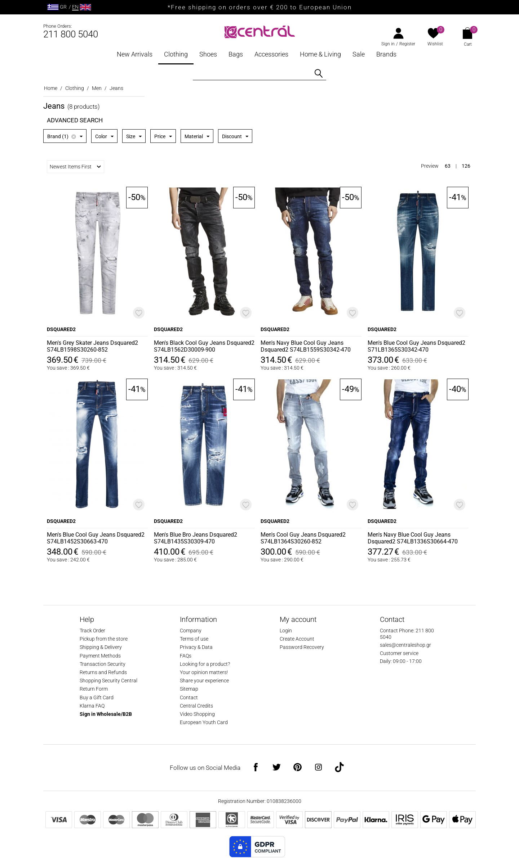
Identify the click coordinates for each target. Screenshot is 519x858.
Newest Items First (75, 166)
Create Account (297, 639)
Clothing (176, 54)
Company (190, 630)
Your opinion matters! (204, 672)
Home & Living (320, 54)
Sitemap (189, 689)
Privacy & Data (196, 647)
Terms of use (194, 639)
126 (466, 166)
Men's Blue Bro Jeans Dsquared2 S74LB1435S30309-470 (195, 538)
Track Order (92, 630)
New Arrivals (134, 54)
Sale (358, 54)
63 (448, 166)
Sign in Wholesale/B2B (106, 714)
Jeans (116, 88)
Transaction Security (102, 664)
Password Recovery (302, 647)
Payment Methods (100, 656)
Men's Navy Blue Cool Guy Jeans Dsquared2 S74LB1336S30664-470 (413, 538)
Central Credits (196, 706)
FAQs (185, 656)
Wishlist (435, 43)
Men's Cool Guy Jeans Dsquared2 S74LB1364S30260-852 (303, 538)
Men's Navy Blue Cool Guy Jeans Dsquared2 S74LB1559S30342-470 (306, 346)
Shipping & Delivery (101, 647)
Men (97, 88)
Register (407, 43)
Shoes (208, 54)
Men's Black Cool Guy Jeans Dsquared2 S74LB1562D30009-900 (204, 346)
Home (50, 88)
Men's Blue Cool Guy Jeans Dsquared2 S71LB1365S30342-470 (416, 346)
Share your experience (204, 680)
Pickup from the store (104, 639)
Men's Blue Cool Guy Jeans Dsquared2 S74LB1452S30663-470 (96, 538)
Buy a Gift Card (97, 697)
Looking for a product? (205, 664)
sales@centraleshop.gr (405, 645)
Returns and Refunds (103, 672)
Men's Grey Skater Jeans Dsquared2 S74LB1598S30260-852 (92, 346)
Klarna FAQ (92, 706)
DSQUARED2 (61, 329)
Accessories (271, 54)
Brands (386, 54)
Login (286, 630)
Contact (189, 697)
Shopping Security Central (108, 680)
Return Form (94, 689)
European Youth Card (204, 722)
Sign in (388, 43)
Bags (236, 54)
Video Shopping (197, 714)
